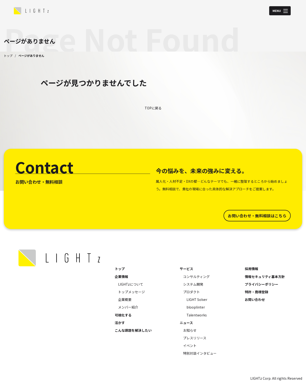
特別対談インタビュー (200, 353)
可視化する (123, 315)
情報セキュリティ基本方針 (265, 276)
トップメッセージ (131, 291)
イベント (190, 345)
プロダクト (191, 291)
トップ (8, 55)
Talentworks (196, 315)
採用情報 (251, 268)
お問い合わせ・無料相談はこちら (257, 216)
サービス (186, 268)
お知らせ (190, 330)
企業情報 (121, 276)
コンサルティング (196, 276)
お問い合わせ (255, 299)
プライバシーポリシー (261, 284)
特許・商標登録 (256, 291)
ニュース (186, 322)
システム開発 (193, 284)
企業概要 (124, 299)
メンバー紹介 (128, 307)
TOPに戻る (153, 108)
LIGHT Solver (196, 299)
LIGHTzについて (130, 284)
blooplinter (195, 307)
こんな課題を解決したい (133, 330)
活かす (120, 322)
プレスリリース (194, 338)
